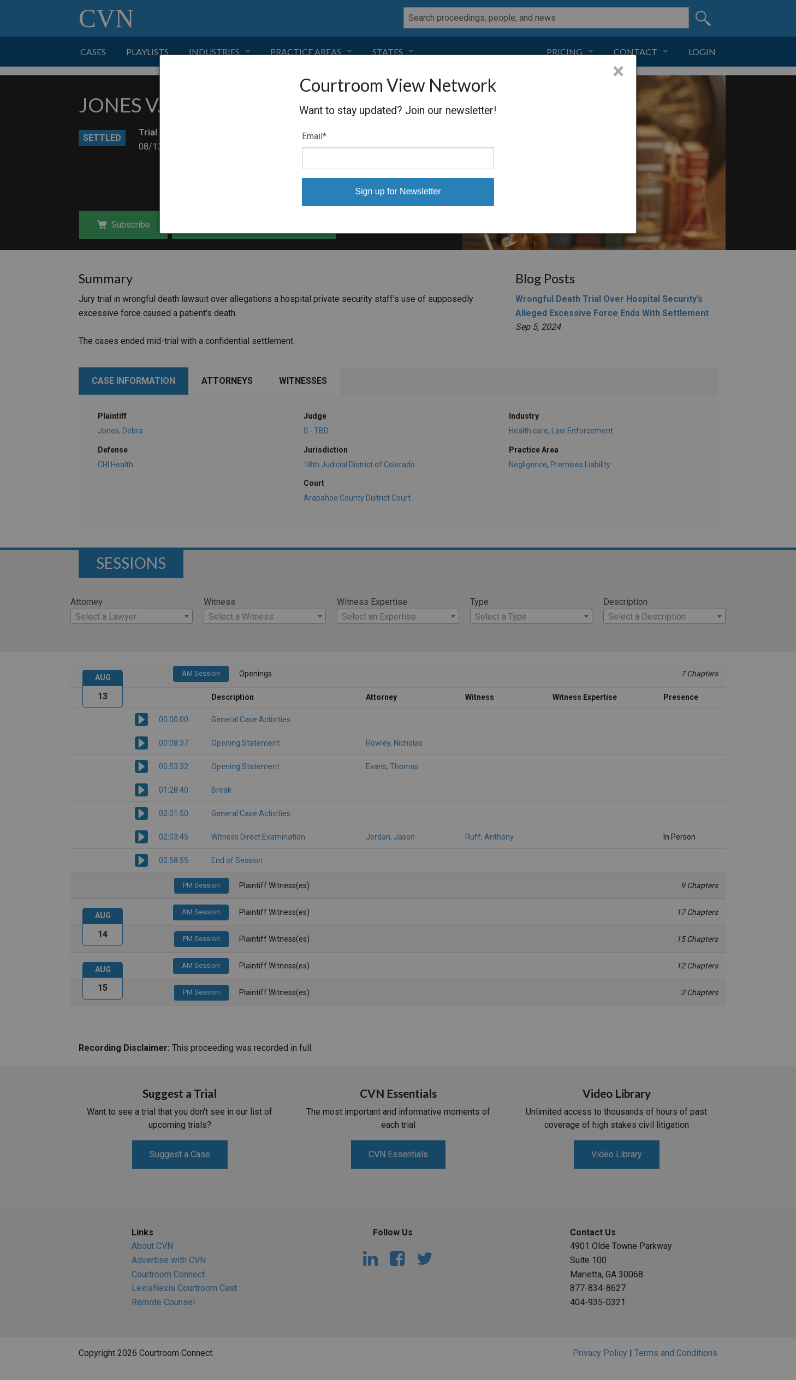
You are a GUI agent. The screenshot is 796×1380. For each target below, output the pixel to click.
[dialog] (398, 144)
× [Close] (618, 71)
